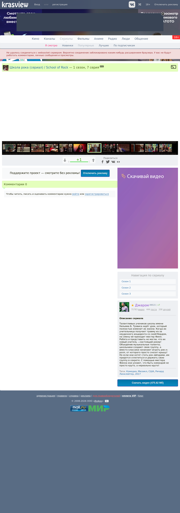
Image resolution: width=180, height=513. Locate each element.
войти (75, 292)
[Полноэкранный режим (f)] (174, 235)
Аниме (98, 38)
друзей (167, 408)
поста (154, 408)
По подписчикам (124, 45)
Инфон (98, 499)
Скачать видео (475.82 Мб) (148, 481)
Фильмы (83, 38)
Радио (112, 38)
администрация (46, 494)
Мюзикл (142, 469)
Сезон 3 (126, 392)
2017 (138, 472)
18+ (148, 4)
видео (141, 408)
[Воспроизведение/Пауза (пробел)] (5, 235)
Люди (126, 38)
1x (142, 235)
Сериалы (66, 38)
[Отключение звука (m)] (155, 235)
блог (140, 494)
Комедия (131, 469)
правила (62, 494)
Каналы (49, 38)
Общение (141, 38)
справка (73, 494)
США (151, 469)
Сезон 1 (126, 380)
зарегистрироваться (97, 292)
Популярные (86, 45)
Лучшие (104, 45)
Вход (37, 4)
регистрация (59, 4)
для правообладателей (106, 494)
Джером (140, 404)
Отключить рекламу (166, 4)
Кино (35, 38)
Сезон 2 (126, 386)
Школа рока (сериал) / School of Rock (38, 67)
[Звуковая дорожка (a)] (149, 235)
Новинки (67, 45)
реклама (86, 494)
